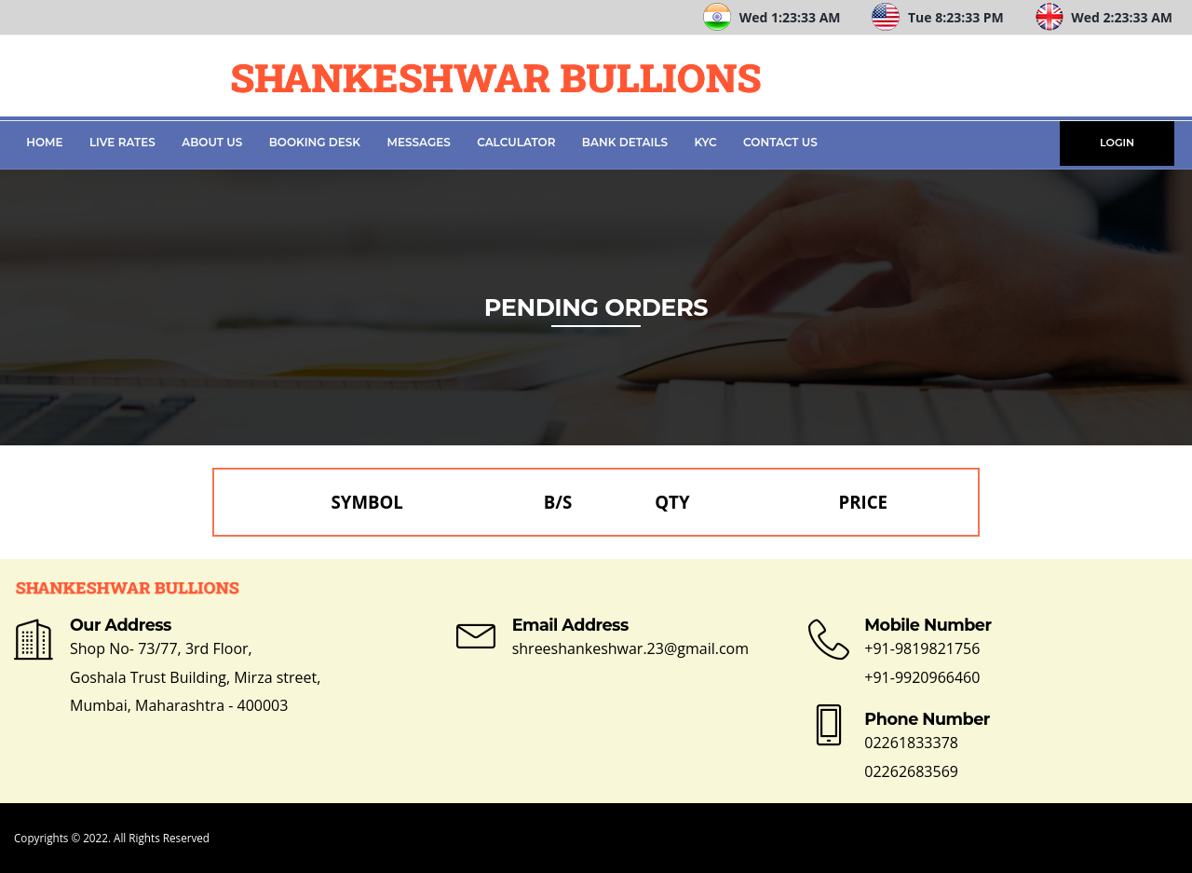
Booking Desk (314, 142)
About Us (212, 142)
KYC (705, 142)
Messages (419, 142)
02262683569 (911, 771)
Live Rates (122, 142)
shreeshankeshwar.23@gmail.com (630, 648)
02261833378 (911, 742)
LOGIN (1117, 142)
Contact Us (780, 142)
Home (44, 142)
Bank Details (625, 142)
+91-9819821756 (922, 648)
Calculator (516, 142)
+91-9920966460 (922, 677)
